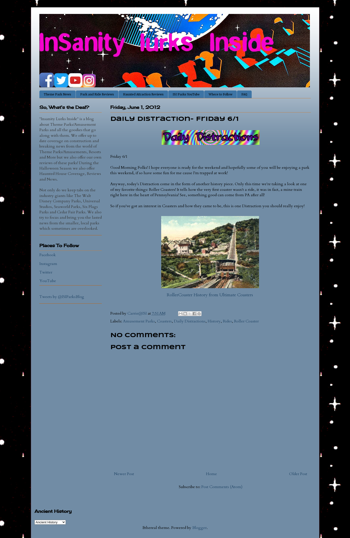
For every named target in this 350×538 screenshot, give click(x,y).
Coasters (164, 321)
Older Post (298, 474)
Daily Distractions (189, 321)
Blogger (199, 527)
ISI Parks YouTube (186, 94)
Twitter (45, 272)
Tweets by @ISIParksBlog (61, 296)
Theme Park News (57, 94)
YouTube (47, 281)
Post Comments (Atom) (221, 487)
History (214, 321)
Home (211, 474)
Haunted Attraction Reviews (143, 94)
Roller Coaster (246, 321)
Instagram (48, 263)
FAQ (244, 94)
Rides (227, 321)
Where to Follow (220, 94)
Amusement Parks (139, 321)
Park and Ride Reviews (97, 94)
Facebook (47, 255)
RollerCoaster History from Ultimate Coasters (210, 295)
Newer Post (124, 474)
